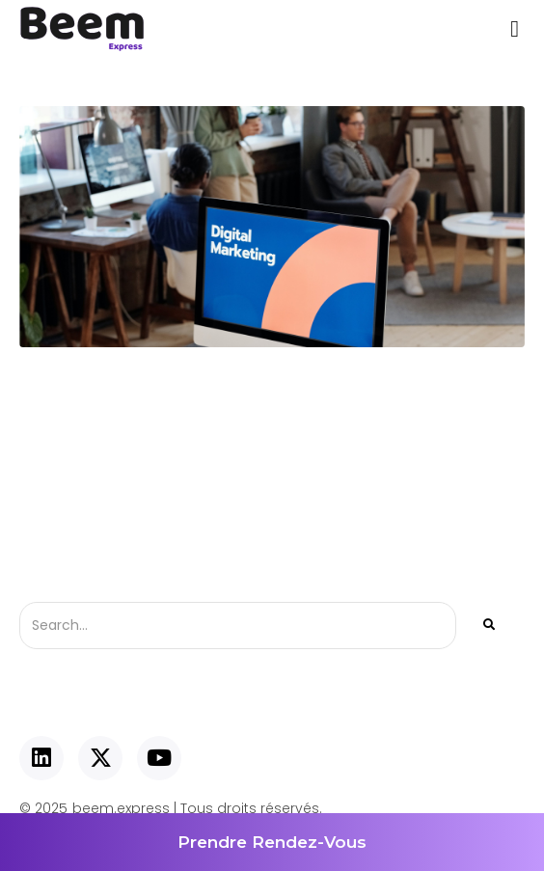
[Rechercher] (488, 625)
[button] (514, 29)
